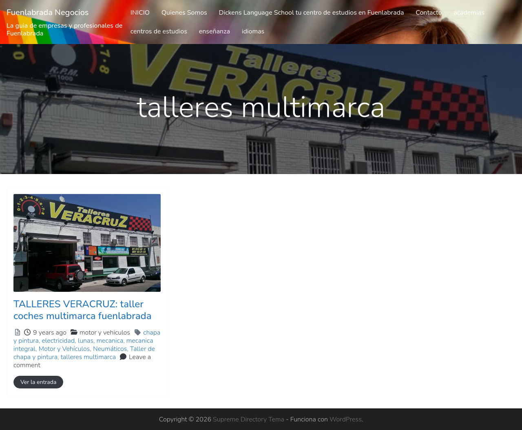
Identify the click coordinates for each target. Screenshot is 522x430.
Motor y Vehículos (64, 348)
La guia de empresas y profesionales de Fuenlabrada (64, 29)
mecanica (110, 340)
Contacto (429, 12)
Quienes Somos (184, 12)
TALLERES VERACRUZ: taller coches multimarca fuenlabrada (82, 310)
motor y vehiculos (105, 332)
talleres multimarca (88, 357)
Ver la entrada (38, 382)
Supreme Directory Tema (249, 419)
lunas (85, 340)
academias (468, 12)
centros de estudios (158, 31)
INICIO (140, 12)
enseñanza (214, 31)
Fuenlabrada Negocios (48, 12)
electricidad (58, 340)
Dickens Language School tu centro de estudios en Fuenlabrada (311, 12)
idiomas (253, 31)
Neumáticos (110, 348)
